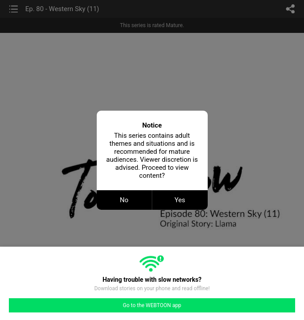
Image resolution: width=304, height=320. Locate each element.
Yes (179, 200)
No (124, 200)
